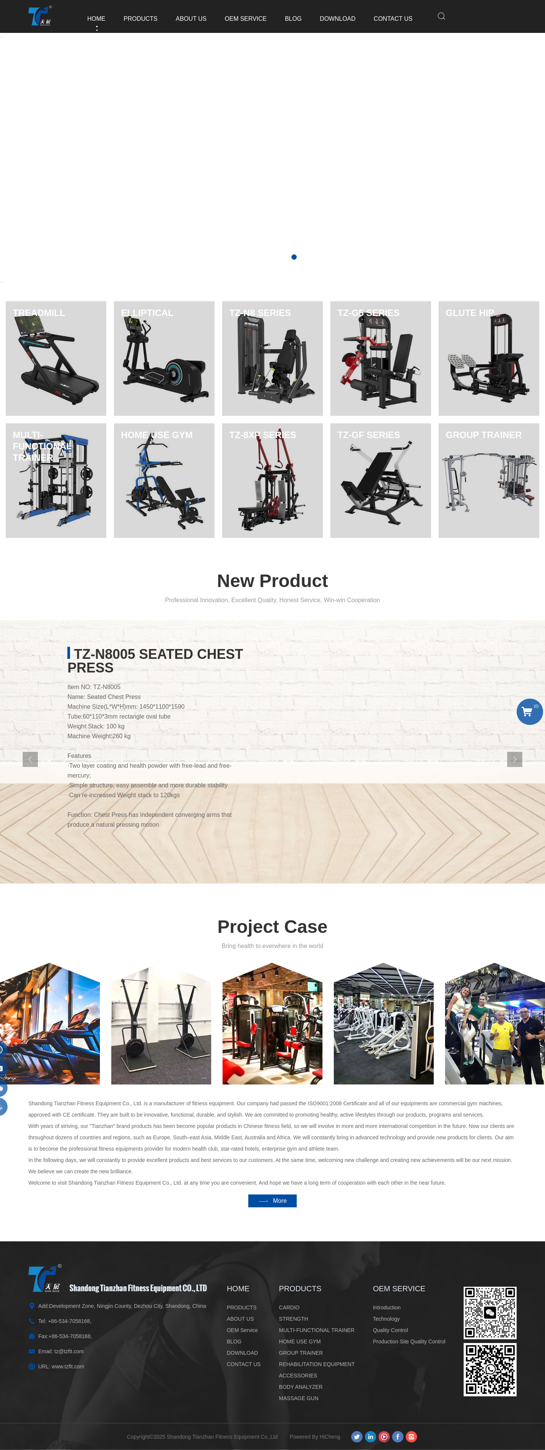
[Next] (514, 785)
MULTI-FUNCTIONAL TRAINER (317, 1330)
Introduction (386, 1307)
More (280, 1213)
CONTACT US (385, 18)
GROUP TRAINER (301, 1353)
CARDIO (289, 1307)
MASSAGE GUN (298, 1398)
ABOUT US (183, 18)
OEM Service (239, 18)
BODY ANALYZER (300, 1387)
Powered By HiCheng (317, 1437)
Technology (386, 1319)
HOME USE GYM (300, 1341)
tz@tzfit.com (69, 1351)
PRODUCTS (134, 18)
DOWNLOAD (330, 18)
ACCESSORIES (298, 1376)
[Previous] (30, 785)
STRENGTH (293, 1319)
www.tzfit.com (68, 1366)
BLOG (286, 18)
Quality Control (390, 1330)
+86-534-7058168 (69, 1321)
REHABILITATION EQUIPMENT (317, 1364)
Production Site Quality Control (409, 1341)
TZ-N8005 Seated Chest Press (155, 686)
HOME (89, 18)
